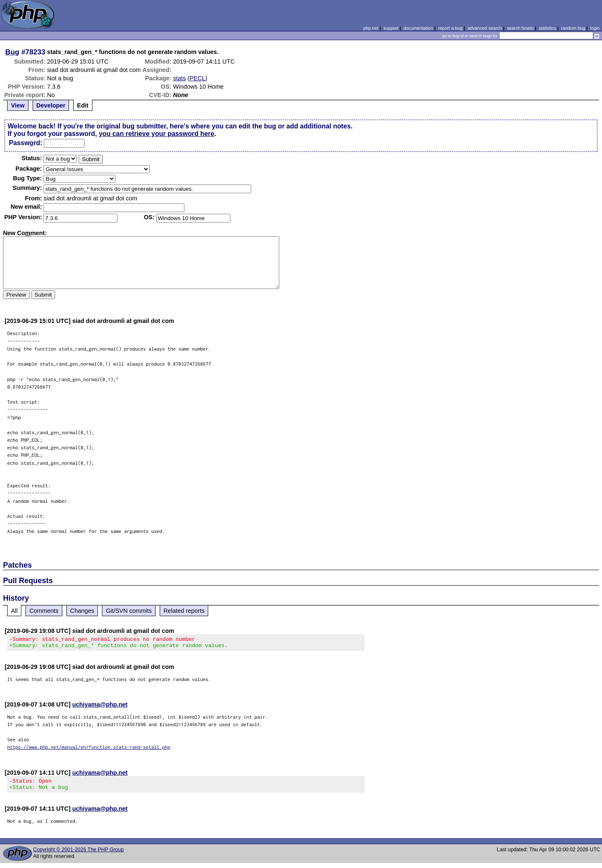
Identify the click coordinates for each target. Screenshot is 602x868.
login (595, 28)
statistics (547, 28)
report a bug (450, 28)
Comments (44, 610)
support (390, 28)
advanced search (484, 28)
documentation (418, 28)
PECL (197, 78)
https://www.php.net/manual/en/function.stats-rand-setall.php (88, 749)
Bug (12, 52)
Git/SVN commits (129, 610)
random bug (573, 28)
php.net (370, 28)
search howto (520, 28)
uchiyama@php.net (100, 707)
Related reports (183, 610)
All (14, 610)
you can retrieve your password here (156, 133)
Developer (51, 105)
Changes (82, 610)
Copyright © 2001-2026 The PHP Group (78, 855)
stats (179, 78)
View (18, 105)
